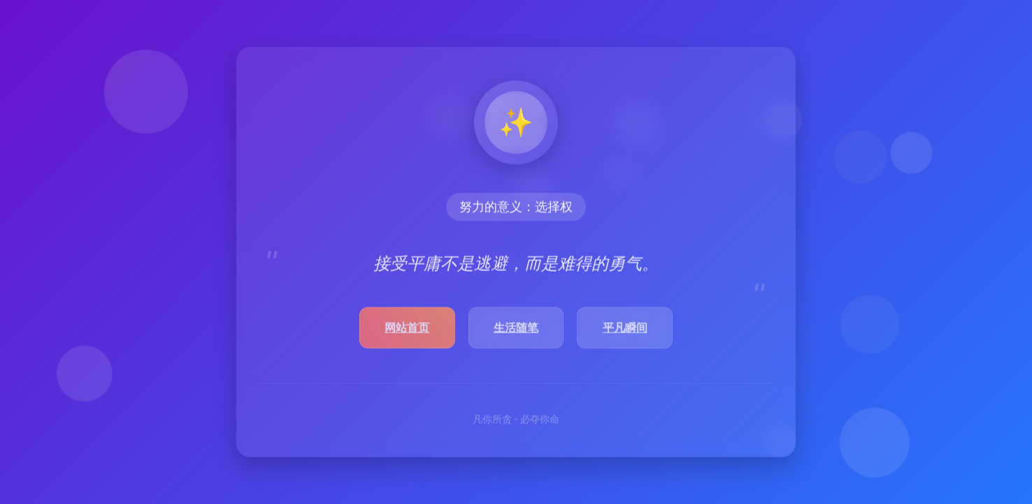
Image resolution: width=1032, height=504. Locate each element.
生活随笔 (516, 329)
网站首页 (407, 329)
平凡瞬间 (625, 329)
